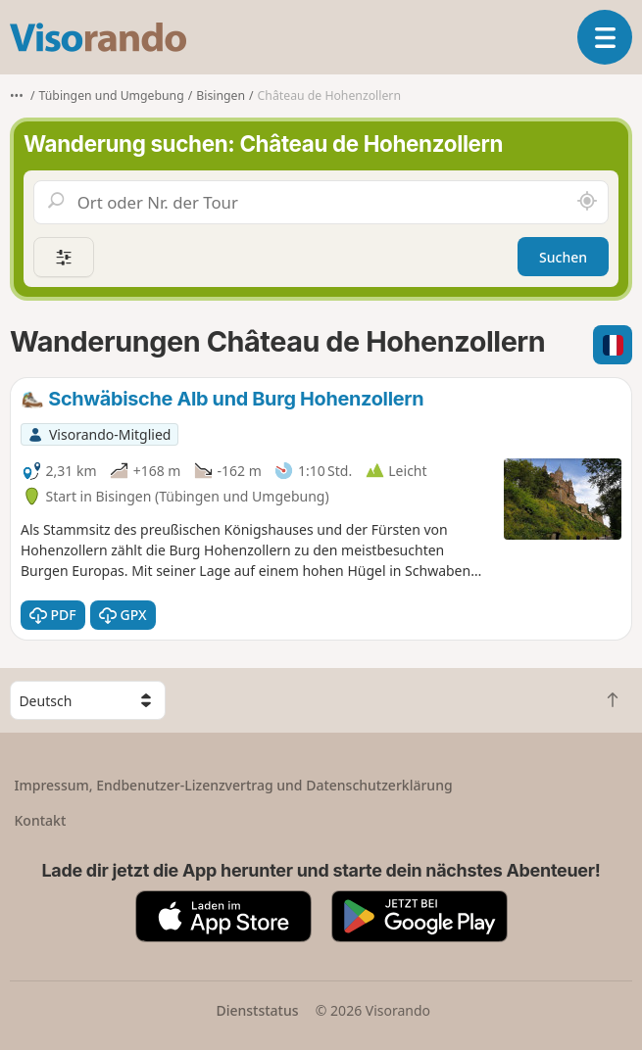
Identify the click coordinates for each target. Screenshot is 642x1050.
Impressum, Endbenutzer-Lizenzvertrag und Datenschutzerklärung (234, 785)
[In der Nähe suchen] (587, 201)
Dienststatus (257, 1010)
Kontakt (41, 820)
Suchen (563, 257)
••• (17, 95)
